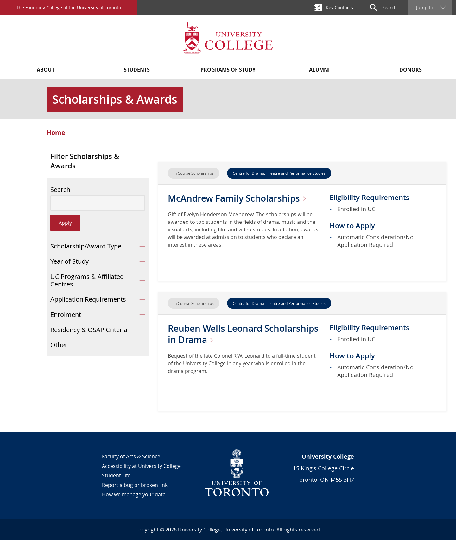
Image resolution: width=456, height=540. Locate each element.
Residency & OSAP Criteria (88, 329)
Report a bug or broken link (135, 484)
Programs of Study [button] (228, 69)
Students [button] (137, 69)
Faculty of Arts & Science (131, 456)
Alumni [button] (319, 69)
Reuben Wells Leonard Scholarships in (243, 334)
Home (56, 132)
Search (60, 189)
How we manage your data (134, 494)
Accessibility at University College (141, 465)
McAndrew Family (239, 198)
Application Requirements (88, 299)
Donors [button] (410, 69)
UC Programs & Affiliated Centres (87, 280)
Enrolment (65, 314)
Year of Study (69, 261)
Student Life (116, 475)
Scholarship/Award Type (85, 246)
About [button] (45, 69)
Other (58, 345)
